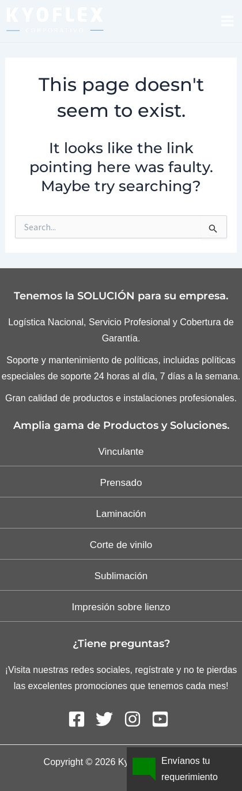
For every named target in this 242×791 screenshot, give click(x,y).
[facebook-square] (80, 719)
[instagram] (136, 719)
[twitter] (108, 719)
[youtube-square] (163, 719)
